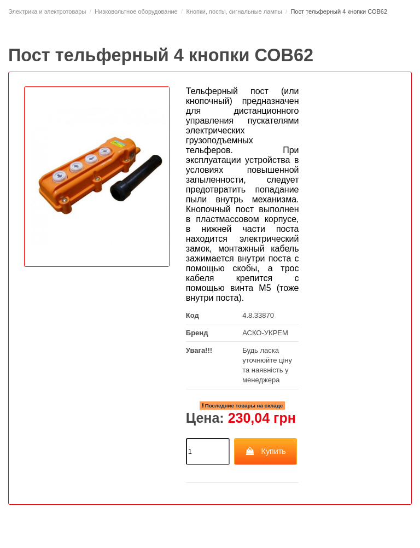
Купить (265, 451)
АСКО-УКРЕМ (265, 333)
